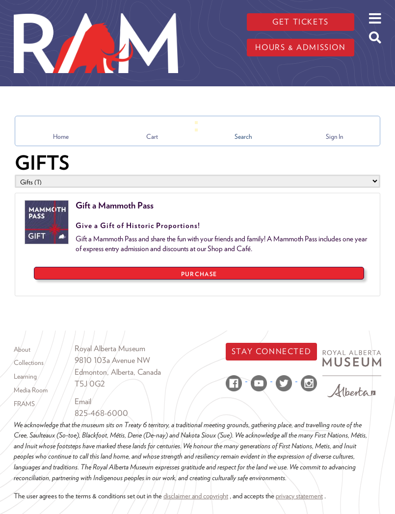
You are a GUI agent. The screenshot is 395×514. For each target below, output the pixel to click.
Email (83, 401)
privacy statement (299, 495)
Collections (29, 362)
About (22, 349)
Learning (25, 376)
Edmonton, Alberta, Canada (118, 372)
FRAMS (24, 404)
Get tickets (300, 21)
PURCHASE (199, 274)
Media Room (31, 390)
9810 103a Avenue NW (112, 360)
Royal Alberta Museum (110, 348)
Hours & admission (300, 47)
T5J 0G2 (90, 383)
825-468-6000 (101, 413)
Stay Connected (271, 351)
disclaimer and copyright (195, 495)
